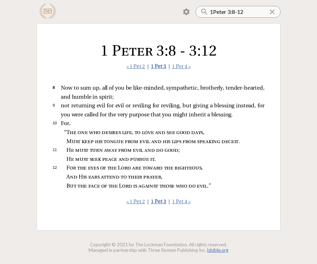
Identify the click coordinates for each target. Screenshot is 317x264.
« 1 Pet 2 (136, 66)
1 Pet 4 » (181, 66)
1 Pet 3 (158, 66)
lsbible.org (217, 250)
